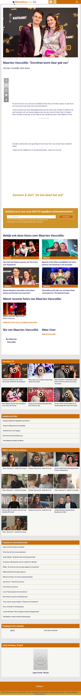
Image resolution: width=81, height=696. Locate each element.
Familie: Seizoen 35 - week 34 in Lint (39, 510)
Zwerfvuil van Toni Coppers (11, 430)
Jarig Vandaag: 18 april (12, 645)
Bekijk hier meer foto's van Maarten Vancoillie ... (20, 322)
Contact (39, 686)
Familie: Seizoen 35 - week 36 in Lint (40, 468)
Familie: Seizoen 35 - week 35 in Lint (39, 490)
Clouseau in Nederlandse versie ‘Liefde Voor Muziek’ (20, 562)
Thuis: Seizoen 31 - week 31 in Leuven (66, 490)
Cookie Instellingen (71, 692)
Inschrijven (66, 217)
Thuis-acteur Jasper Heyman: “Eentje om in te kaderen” (20, 602)
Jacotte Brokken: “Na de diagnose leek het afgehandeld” (21, 611)
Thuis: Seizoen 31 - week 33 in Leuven (14, 468)
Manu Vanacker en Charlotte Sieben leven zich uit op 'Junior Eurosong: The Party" (66, 381)
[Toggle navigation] (77, 1)
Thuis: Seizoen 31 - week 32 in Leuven (14, 490)
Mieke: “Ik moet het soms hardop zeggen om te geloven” (21, 567)
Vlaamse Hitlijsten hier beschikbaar (14, 425)
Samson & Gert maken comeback (13, 547)
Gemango (42, 694)
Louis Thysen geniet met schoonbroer (15, 592)
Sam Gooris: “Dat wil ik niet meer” (13, 582)
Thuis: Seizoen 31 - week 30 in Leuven (14, 532)
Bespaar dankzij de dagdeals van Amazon (16, 421)
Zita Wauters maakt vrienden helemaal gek (16, 616)
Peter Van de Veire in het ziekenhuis (14, 552)
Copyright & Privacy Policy (40, 692)
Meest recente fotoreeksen (14, 450)
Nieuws (8, 258)
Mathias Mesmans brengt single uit (14, 572)
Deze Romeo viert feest (10, 587)
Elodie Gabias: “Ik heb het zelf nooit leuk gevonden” (19, 557)
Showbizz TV (8, 361)
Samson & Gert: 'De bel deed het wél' (37, 195)
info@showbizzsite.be (57, 692)
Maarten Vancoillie (49, 334)
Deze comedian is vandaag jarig (13, 606)
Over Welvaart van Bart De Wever (13, 440)
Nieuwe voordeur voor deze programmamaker (18, 577)
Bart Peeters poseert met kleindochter (15, 597)
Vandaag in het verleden (13, 626)
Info (29, 692)
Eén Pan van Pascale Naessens (13, 435)
